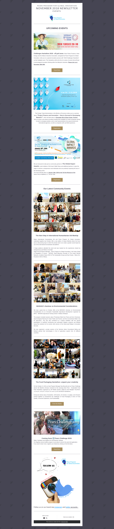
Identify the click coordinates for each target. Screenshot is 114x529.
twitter (68, 507)
